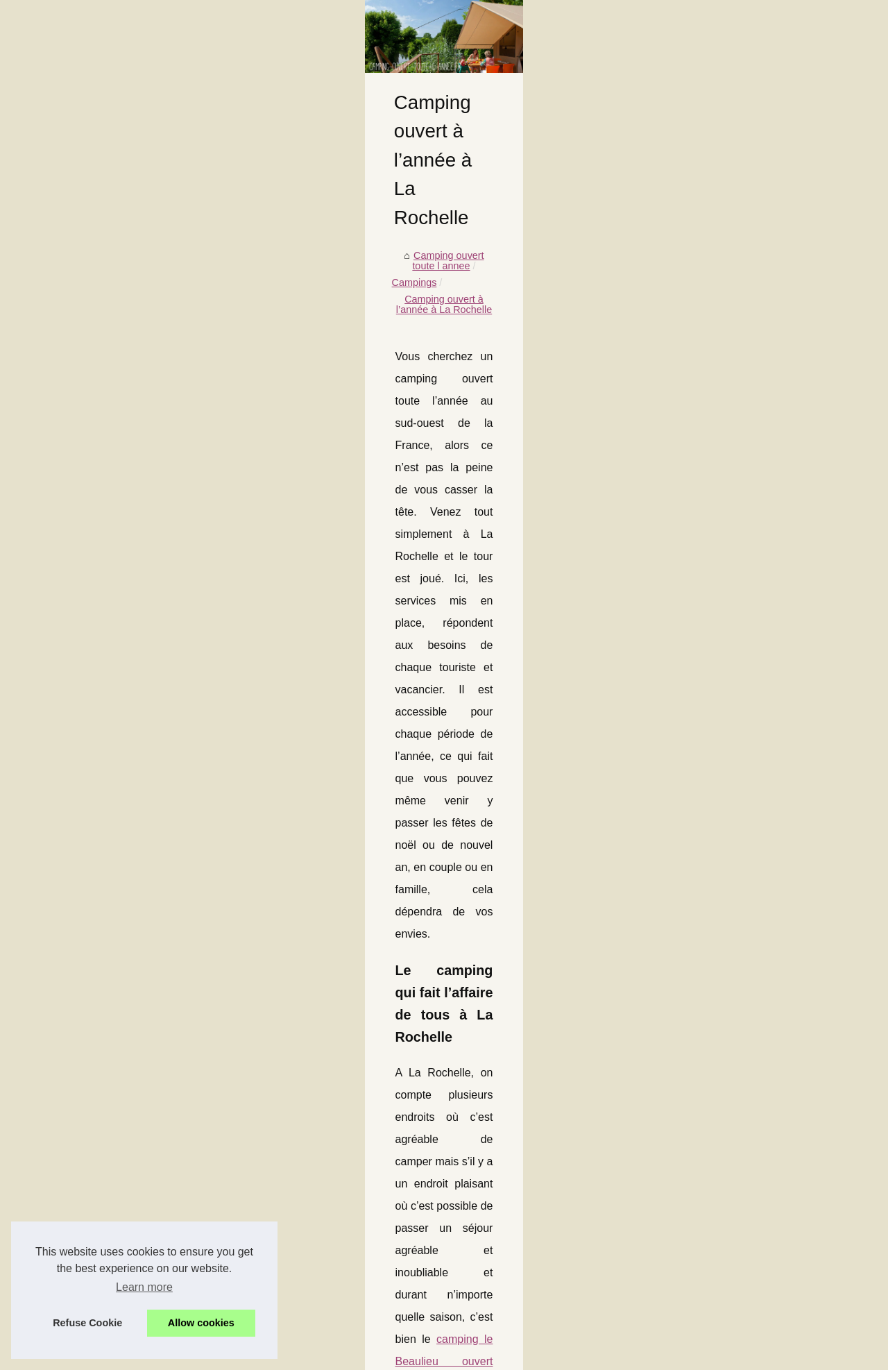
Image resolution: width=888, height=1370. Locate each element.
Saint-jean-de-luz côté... (722, 569)
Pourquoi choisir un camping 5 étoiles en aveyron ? (234, 1192)
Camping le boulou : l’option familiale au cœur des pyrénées (253, 1264)
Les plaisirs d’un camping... (729, 539)
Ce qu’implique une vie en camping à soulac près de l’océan (254, 1312)
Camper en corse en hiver (583, 1027)
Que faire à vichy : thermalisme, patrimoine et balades (240, 1239)
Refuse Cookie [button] (87, 1322)
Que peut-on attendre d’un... (731, 631)
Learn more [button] (144, 1287)
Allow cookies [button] (201, 1322)
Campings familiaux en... (724, 601)
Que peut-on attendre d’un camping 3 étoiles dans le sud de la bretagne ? (284, 1168)
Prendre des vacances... (723, 444)
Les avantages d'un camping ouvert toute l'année (147, 1027)
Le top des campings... (719, 693)
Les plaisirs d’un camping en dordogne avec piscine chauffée (256, 1096)
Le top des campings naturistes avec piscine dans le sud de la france (273, 1216)
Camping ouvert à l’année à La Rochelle (330, 478)
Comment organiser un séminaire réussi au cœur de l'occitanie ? (264, 1287)
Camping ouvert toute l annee (106, 478)
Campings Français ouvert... (731, 475)
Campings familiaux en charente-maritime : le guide (235, 1144)
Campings (207, 478)
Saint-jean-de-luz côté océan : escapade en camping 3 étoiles (258, 1120)
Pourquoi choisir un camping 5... (740, 662)
